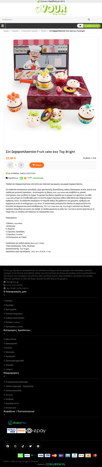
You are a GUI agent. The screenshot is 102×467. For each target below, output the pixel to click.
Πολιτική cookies (13, 322)
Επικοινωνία (11, 408)
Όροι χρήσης (11, 309)
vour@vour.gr (13, 282)
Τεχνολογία (10, 356)
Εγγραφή (9, 305)
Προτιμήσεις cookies (14, 326)
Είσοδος (9, 301)
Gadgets (9, 369)
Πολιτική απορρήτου (14, 314)
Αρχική (6, 31)
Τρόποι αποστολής (14, 390)
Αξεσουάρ (10, 352)
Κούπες (9, 348)
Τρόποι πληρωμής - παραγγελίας (20, 386)
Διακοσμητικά (11, 343)
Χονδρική (10, 399)
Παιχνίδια (15, 31)
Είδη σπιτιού (11, 339)
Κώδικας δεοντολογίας (15, 318)
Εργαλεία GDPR (12, 403)
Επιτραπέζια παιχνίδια (30, 31)
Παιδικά (43, 31)
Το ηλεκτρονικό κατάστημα (17, 382)
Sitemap (9, 395)
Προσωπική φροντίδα (15, 361)
